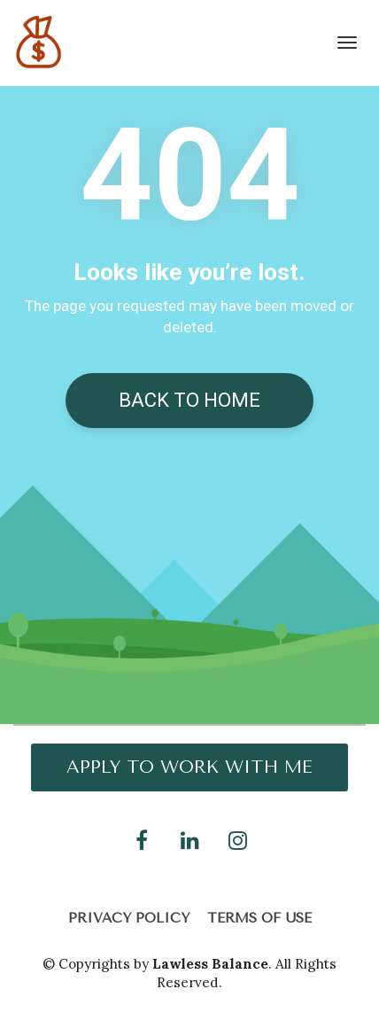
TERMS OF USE (259, 918)
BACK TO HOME (189, 400)
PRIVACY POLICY (129, 918)
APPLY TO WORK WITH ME (189, 767)
